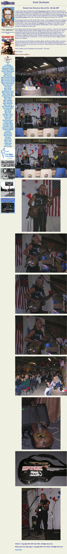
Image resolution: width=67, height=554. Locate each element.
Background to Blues (8, 68)
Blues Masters (8, 97)
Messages (8, 137)
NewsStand (8, 86)
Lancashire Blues (8, 123)
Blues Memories (8, 76)
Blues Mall (8, 112)
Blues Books (7, 111)
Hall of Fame (8, 132)
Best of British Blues (8, 106)
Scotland (7, 131)
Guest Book (8, 138)
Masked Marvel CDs (8, 91)
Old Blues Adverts (8, 114)
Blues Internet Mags (8, 92)
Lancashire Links (8, 126)
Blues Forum (8, 140)
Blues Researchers (8, 120)
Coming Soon (8, 143)
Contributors (8, 109)
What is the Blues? (8, 66)
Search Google (8, 146)
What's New (7, 141)
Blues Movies (8, 88)
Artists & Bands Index (7, 71)
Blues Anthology (8, 100)
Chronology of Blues (8, 69)
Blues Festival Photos (8, 83)
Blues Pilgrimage (8, 103)
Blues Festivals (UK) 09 (8, 79)
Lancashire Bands (8, 125)
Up (8, 63)
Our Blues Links (8, 115)
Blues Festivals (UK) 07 (8, 82)
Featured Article (8, 72)
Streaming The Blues (8, 95)
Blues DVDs (7, 89)
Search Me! (8, 144)
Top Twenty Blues (8, 108)
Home (8, 62)
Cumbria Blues (8, 121)
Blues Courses (8, 105)
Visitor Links (8, 117)
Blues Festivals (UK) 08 (8, 80)
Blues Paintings (7, 102)
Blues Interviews (8, 85)
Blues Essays (8, 74)
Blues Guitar (8, 99)
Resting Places (8, 134)
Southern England (8, 129)
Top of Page (18, 549)
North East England (8, 128)
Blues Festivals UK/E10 (8, 77)
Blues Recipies (8, 135)
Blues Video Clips (8, 94)
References (8, 118)
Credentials (8, 65)
